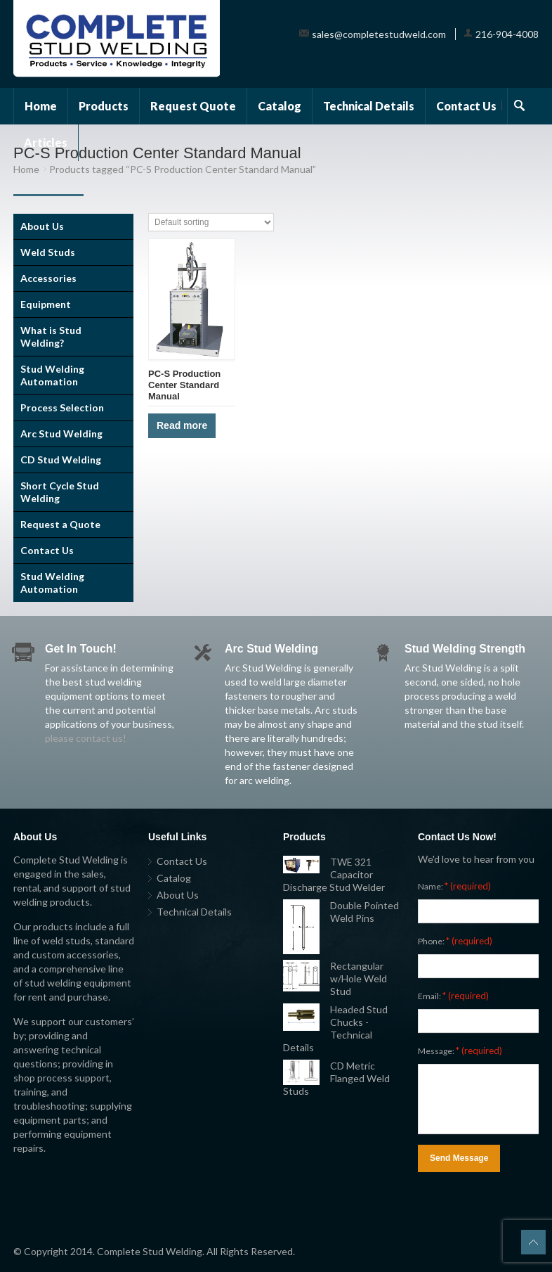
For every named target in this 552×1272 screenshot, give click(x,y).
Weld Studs (47, 252)
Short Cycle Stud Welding (59, 492)
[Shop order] (211, 222)
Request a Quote (60, 524)
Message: (460, 1050)
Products (104, 106)
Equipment (45, 304)
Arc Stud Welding (61, 433)
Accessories (48, 278)
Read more (182, 425)
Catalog (279, 106)
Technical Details (368, 106)
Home (41, 106)
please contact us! (85, 738)
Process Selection (62, 407)
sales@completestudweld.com (379, 34)
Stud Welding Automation (52, 375)
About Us (42, 226)
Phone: (455, 940)
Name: (454, 886)
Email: (453, 995)
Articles (45, 142)
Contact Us (466, 106)
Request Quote (193, 106)
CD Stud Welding (60, 459)
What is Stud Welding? (50, 336)
